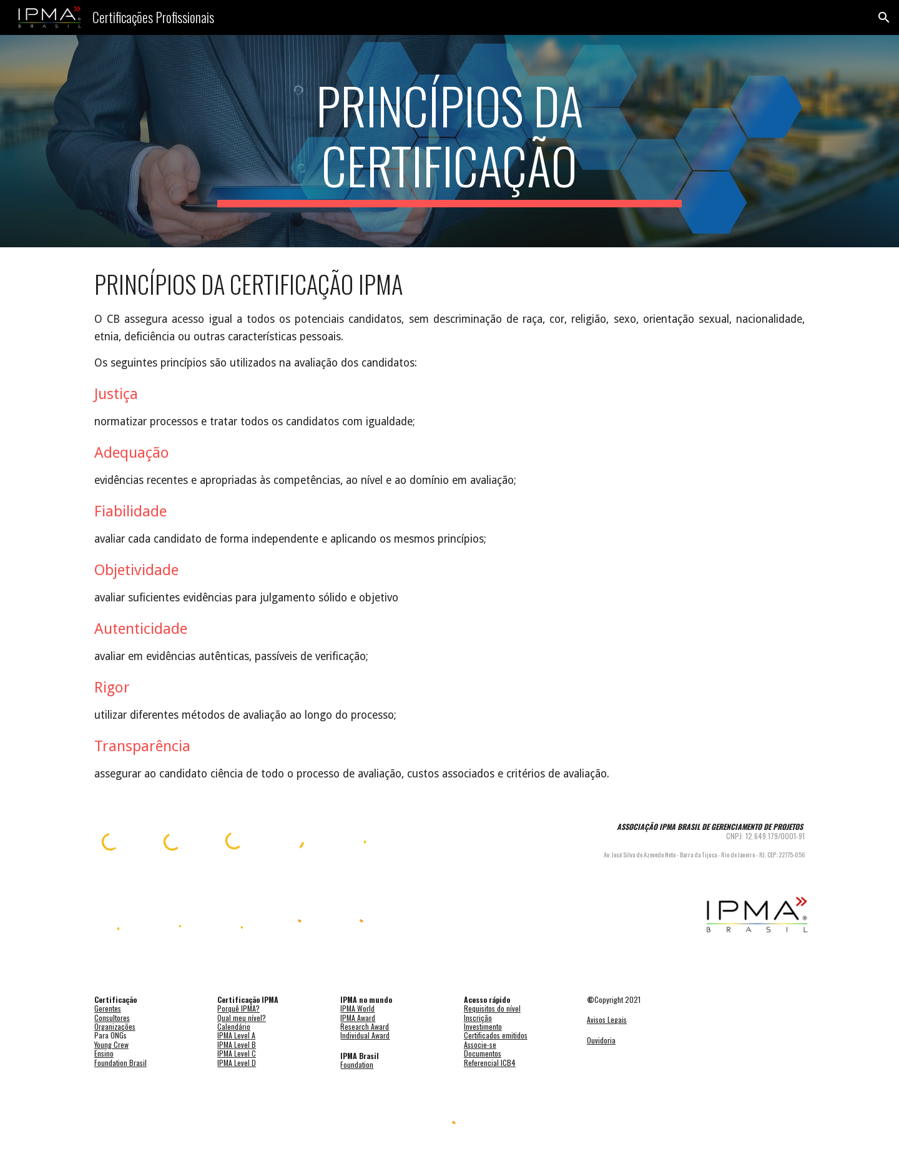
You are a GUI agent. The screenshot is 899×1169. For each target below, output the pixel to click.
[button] (884, 17)
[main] (449, 141)
